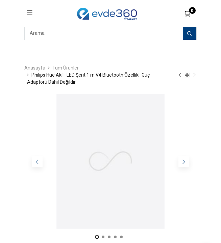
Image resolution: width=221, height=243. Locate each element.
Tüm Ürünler (65, 68)
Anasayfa (34, 68)
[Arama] (189, 33)
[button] (37, 161)
